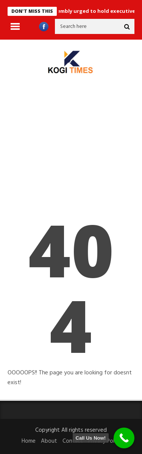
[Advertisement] (71, 152)
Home (29, 441)
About (49, 441)
